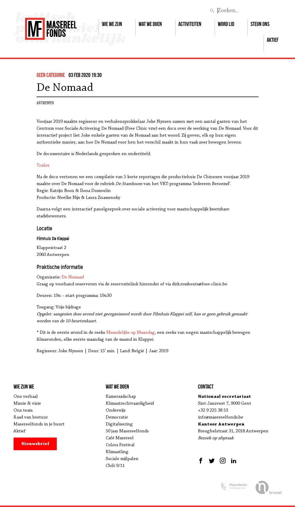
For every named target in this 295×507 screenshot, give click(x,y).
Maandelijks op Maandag (130, 332)
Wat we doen (150, 24)
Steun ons (260, 24)
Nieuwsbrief (35, 444)
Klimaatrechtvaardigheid (130, 403)
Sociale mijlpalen (122, 459)
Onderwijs (116, 410)
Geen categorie (51, 75)
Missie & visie (27, 403)
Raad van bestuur (31, 417)
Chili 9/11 (115, 465)
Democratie (117, 417)
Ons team (23, 410)
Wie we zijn (112, 24)
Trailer (43, 165)
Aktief (273, 40)
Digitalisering (119, 424)
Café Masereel (120, 438)
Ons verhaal (26, 396)
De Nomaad (73, 277)
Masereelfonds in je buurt (39, 424)
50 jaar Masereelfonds (127, 431)
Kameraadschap (121, 396)
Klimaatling (117, 452)
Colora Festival (120, 445)
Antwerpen (45, 102)
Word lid (226, 24)
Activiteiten (189, 24)
